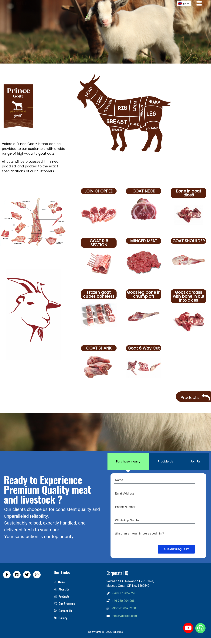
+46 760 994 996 (123, 600)
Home (59, 582)
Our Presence (64, 603)
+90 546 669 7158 (123, 608)
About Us (61, 589)
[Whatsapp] (200, 628)
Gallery (60, 618)
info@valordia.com (124, 615)
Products (61, 596)
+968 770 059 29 (123, 593)
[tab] (128, 461)
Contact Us (63, 610)
